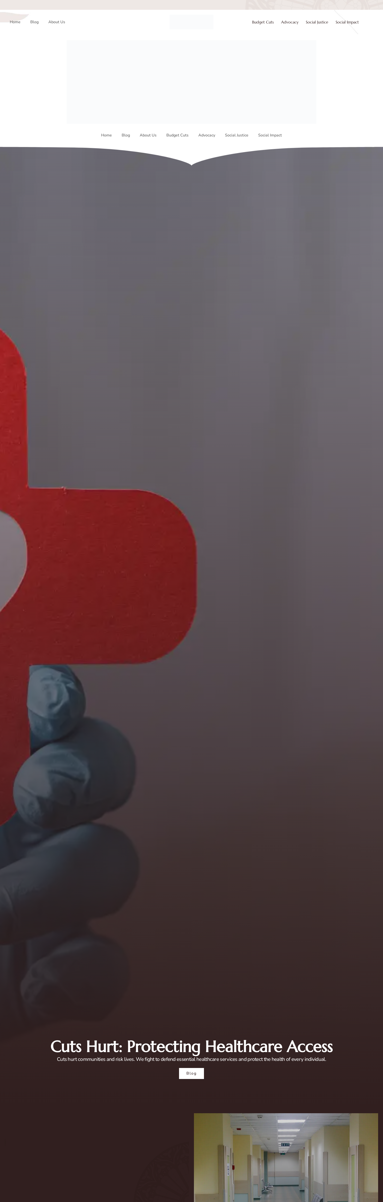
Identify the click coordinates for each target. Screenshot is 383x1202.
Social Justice (317, 22)
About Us (56, 22)
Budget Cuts (263, 22)
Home (15, 22)
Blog (34, 22)
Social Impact (347, 22)
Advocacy (289, 22)
